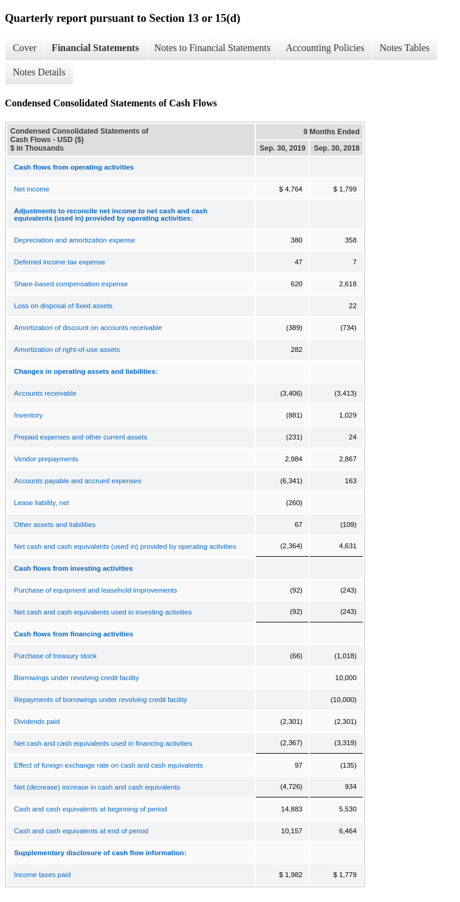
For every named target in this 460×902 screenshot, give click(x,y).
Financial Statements (95, 48)
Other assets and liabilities (54, 524)
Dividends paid (37, 721)
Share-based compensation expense (71, 283)
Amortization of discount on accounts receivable (88, 327)
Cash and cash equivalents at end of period (81, 831)
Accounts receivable (45, 393)
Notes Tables (405, 48)
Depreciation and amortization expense (74, 240)
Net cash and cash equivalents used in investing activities (103, 612)
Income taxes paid (42, 874)
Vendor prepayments (46, 459)
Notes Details (39, 72)
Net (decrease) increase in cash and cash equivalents (97, 787)
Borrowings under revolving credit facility (76, 677)
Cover (24, 48)
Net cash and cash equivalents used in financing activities (103, 743)
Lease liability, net (41, 502)
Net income (31, 189)
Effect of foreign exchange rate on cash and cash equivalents (108, 765)
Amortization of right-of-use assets (67, 349)
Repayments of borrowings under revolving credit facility (100, 699)
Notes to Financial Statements (212, 48)
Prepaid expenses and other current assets (80, 437)
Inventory (28, 415)
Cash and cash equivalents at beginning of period (90, 809)
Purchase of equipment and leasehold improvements (95, 590)
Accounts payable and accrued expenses (78, 480)
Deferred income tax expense (59, 262)
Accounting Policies (325, 48)
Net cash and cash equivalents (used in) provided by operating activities (125, 546)
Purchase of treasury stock (55, 655)
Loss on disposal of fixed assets (63, 305)
